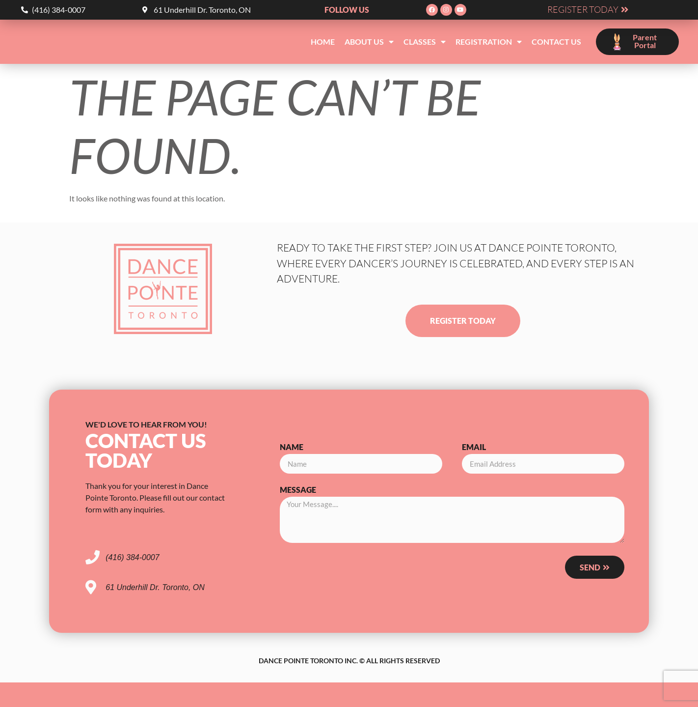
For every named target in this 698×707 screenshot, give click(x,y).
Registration (489, 42)
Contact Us (556, 41)
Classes (424, 42)
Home (323, 41)
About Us (369, 42)
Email (474, 447)
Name (291, 447)
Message (298, 490)
